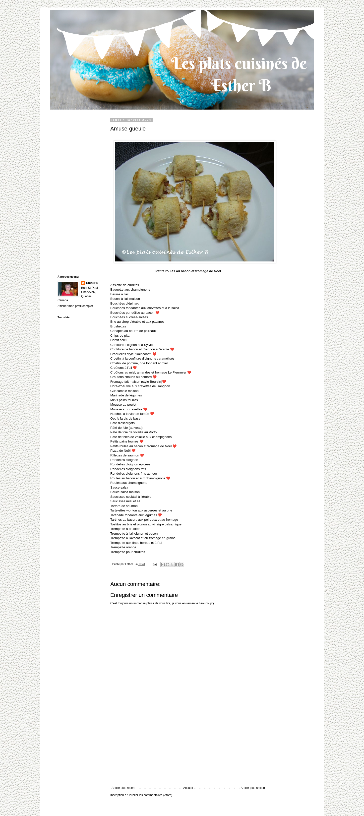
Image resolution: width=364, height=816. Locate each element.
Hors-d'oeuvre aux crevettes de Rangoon (140, 386)
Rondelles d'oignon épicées (130, 464)
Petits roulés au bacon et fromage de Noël (143, 446)
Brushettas (118, 326)
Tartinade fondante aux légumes (136, 515)
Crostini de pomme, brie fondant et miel (139, 363)
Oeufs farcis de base (125, 418)
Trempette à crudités (125, 529)
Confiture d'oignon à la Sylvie (131, 345)
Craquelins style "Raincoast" (133, 354)
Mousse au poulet (123, 404)
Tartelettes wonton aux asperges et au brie (141, 510)
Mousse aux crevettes (128, 409)
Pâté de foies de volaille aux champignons (141, 437)
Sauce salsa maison (125, 492)
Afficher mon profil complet (75, 306)
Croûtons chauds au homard (133, 377)
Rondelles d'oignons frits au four (133, 473)
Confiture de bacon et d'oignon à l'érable (142, 349)
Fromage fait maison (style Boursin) (136, 381)
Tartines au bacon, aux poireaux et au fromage (144, 519)
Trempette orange (123, 547)
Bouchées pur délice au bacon (134, 312)
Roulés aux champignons (128, 483)
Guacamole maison (124, 391)
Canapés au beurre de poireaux (133, 331)
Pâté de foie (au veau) (126, 428)
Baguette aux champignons (130, 289)
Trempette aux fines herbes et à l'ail (136, 543)
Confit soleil (118, 340)
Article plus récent (123, 788)
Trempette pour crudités (127, 552)
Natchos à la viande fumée (132, 414)
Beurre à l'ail (119, 294)
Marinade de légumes (126, 395)
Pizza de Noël (122, 450)
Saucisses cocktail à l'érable (130, 497)
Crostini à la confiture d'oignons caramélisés (142, 358)
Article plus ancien (253, 788)
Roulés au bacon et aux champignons (140, 478)
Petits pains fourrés (126, 441)
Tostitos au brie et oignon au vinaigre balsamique (146, 524)
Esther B (92, 283)
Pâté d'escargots (122, 423)
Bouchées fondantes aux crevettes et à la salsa (144, 308)
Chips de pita (119, 335)
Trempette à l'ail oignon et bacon (134, 533)
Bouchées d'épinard (124, 303)
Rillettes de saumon (127, 455)
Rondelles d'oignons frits (128, 469)
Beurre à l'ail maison (125, 299)
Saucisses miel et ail (125, 501)
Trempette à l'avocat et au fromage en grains (143, 538)
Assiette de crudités (124, 285)
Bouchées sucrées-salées (129, 317)
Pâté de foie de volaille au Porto (133, 432)
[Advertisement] (188, 749)
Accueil (188, 788)
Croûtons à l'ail (123, 368)
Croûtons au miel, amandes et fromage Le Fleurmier (150, 372)
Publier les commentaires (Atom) (150, 795)
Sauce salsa (119, 487)
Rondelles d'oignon (124, 460)
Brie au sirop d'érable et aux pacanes (137, 321)
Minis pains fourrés (124, 400)
